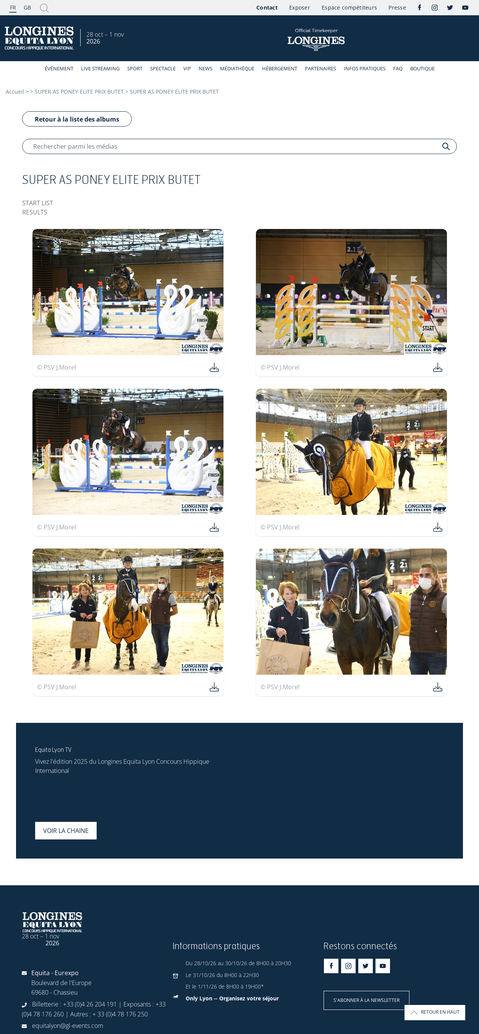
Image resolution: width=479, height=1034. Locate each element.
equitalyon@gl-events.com (67, 1025)
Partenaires (320, 68)
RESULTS (34, 212)
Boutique (422, 68)
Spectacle (163, 68)
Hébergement (279, 68)
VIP (187, 68)
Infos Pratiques (364, 68)
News (205, 68)
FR (13, 7)
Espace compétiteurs (349, 7)
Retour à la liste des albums (77, 119)
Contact (267, 7)
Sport (134, 68)
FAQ (398, 68)
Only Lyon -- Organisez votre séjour (232, 998)
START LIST (37, 203)
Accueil (15, 91)
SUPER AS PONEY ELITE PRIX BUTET (79, 91)
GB (27, 7)
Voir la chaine (66, 830)
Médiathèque (237, 68)
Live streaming (100, 68)
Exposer (299, 7)
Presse (397, 7)
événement (59, 68)
